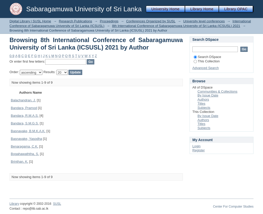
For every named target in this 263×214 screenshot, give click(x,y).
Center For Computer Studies (233, 206)
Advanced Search (205, 68)
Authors (203, 99)
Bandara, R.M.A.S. (25, 116)
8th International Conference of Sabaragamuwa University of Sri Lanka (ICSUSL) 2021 (176, 26)
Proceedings (109, 21)
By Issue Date (208, 95)
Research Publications (75, 21)
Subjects (204, 108)
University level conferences (204, 21)
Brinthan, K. (19, 161)
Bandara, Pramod (24, 108)
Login (196, 146)
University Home (165, 9)
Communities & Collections (217, 91)
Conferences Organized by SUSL (150, 21)
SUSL (57, 204)
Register (198, 150)
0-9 (12, 56)
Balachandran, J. (23, 100)
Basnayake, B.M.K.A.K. (28, 131)
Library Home (201, 9)
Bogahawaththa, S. (25, 154)
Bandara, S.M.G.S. (25, 123)
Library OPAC (236, 9)
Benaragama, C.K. (24, 146)
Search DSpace (207, 57)
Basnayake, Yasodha (26, 139)
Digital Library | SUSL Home (30, 21)
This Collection (207, 61)
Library (14, 204)
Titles (201, 103)
